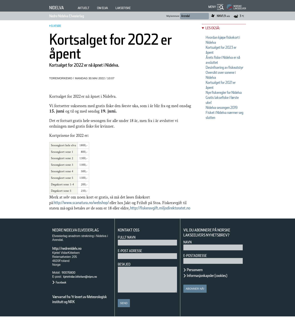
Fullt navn (128, 243)
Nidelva (58, 7)
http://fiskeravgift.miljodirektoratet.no (103, 213)
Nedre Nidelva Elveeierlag (74, 16)
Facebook (63, 288)
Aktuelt (87, 8)
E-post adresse (133, 256)
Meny (211, 7)
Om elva (108, 8)
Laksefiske (132, 8)
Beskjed (125, 270)
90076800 (69, 278)
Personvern (197, 275)
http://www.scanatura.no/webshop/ (92, 202)
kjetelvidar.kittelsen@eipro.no (86, 282)
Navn (188, 248)
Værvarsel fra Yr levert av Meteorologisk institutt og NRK (81, 304)
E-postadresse (197, 261)
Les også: (214, 28)
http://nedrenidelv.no (72, 254)
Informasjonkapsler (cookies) (214, 281)
